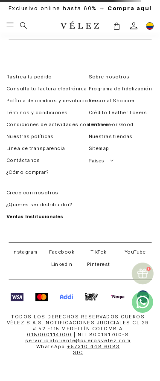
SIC (78, 352)
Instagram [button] (25, 252)
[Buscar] (23, 25)
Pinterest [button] (98, 264)
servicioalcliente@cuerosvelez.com (78, 340)
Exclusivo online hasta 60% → (80, 8)
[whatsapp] (142, 302)
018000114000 (49, 335)
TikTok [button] (98, 252)
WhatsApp (78, 346)
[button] (116, 25)
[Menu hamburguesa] (10, 25)
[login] (133, 25)
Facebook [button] (62, 252)
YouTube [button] (135, 252)
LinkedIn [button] (62, 264)
